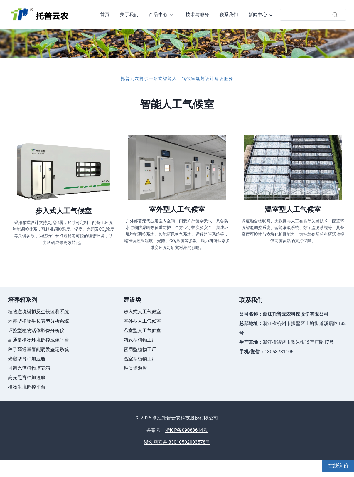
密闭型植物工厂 (140, 349)
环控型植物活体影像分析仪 (36, 330)
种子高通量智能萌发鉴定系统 (38, 349)
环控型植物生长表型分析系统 (38, 321)
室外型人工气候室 (142, 321)
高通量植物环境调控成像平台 (38, 340)
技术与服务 (197, 14)
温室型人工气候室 (142, 330)
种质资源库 (135, 368)
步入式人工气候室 (142, 311)
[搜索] (313, 15)
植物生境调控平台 (26, 387)
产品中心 (158, 14)
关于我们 (129, 14)
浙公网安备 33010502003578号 (177, 442)
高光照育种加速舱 (26, 377)
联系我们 (228, 14)
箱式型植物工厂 (140, 340)
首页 (104, 14)
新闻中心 (257, 14)
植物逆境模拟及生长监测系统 (38, 311)
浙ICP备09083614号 (186, 430)
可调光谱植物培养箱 (29, 368)
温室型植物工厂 (140, 358)
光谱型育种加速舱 (26, 358)
